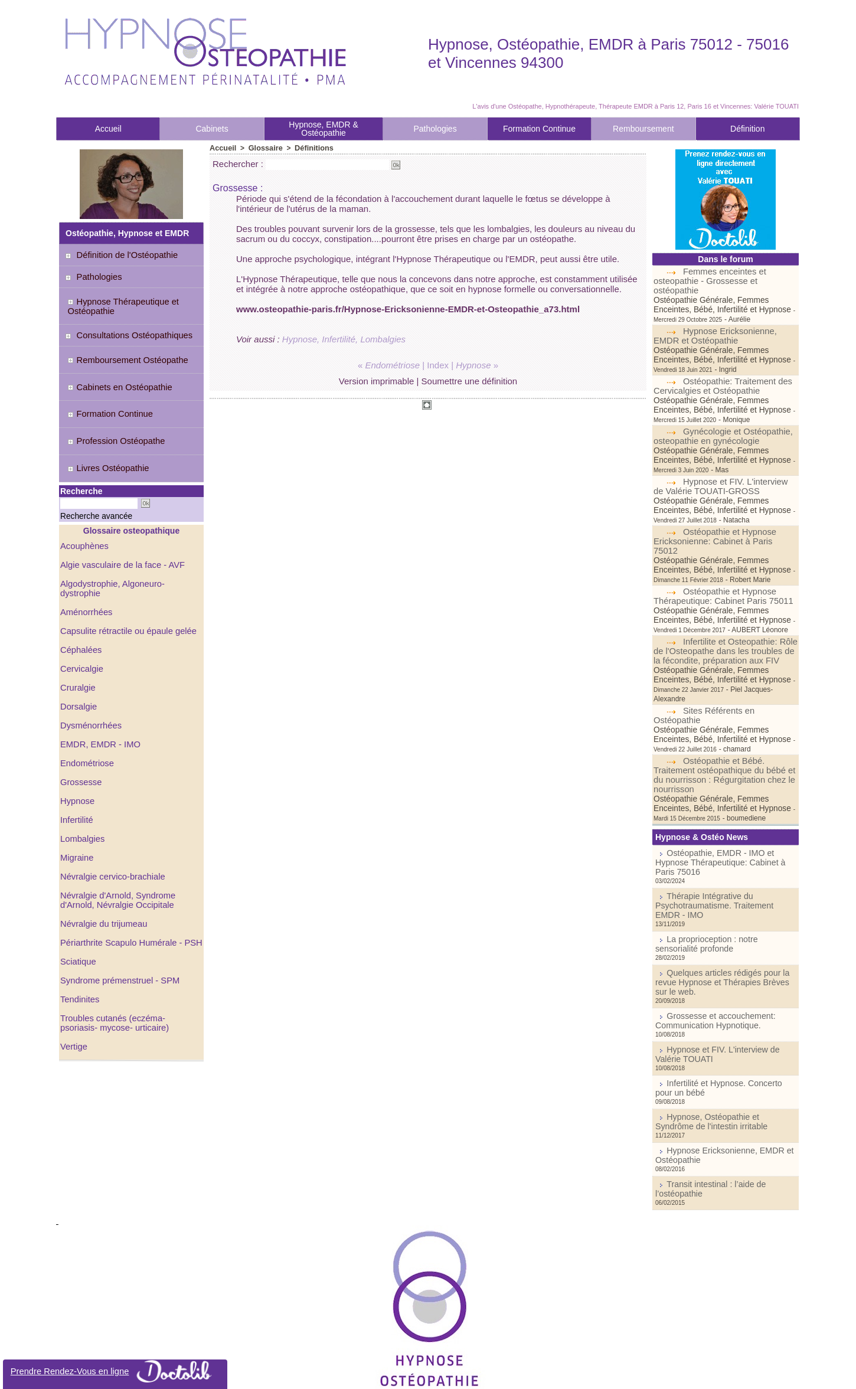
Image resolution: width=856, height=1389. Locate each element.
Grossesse (80, 738)
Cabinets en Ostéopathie (115, 373)
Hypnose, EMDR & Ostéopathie (323, 129)
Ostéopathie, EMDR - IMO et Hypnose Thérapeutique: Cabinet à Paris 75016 (721, 809)
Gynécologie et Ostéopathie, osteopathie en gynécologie (721, 417)
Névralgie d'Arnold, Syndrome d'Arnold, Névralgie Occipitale (115, 856)
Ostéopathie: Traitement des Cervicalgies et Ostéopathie (720, 367)
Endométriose (85, 719)
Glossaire (263, 147)
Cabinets (211, 128)
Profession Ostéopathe (111, 417)
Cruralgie (77, 644)
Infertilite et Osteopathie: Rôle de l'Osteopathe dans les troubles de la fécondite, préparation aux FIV (725, 613)
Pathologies (434, 128)
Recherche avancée (86, 483)
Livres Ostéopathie (104, 439)
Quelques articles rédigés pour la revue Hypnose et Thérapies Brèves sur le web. (722, 911)
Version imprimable (376, 380)
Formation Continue (539, 128)
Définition (747, 128)
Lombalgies (81, 795)
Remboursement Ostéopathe (122, 352)
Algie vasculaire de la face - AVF (119, 530)
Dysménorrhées (89, 682)
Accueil (108, 128)
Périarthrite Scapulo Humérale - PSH (127, 899)
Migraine (76, 814)
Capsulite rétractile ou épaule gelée (125, 587)
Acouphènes (83, 512)
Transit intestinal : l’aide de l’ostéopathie (729, 1095)
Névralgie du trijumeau (101, 880)
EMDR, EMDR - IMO (98, 700)
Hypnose (76, 757)
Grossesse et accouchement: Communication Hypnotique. (707, 942)
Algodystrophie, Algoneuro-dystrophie (129, 549)
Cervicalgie (80, 625)
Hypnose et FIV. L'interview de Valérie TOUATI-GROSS (724, 458)
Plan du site (391, 1374)
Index (438, 364)
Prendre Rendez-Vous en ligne (115, 1371)
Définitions (309, 147)
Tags (476, 1374)
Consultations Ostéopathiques (129, 330)
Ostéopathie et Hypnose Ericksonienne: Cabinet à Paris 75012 (723, 508)
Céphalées (80, 606)
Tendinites (78, 955)
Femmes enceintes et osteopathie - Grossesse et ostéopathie (726, 276)
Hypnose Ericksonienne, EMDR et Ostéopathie (713, 326)
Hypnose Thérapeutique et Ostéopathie (118, 303)
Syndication (444, 1374)
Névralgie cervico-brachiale (110, 833)
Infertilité (76, 776)
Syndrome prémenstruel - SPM (117, 937)
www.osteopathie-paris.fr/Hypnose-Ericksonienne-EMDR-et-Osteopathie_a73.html (408, 308)
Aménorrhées (85, 568)
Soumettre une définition (470, 380)
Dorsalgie (77, 663)
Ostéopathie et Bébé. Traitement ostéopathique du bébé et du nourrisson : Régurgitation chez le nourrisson (721, 728)
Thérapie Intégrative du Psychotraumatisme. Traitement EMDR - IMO (718, 844)
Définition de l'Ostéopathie (122, 255)
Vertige (73, 1003)
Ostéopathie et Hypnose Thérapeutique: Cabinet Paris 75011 (720, 558)
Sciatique (77, 918)
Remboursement (643, 128)
